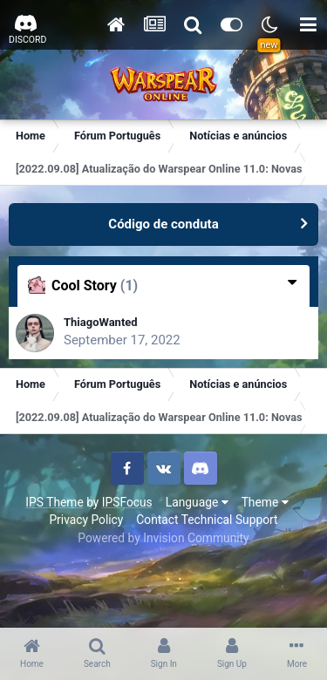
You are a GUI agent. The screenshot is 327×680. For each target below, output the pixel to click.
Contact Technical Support (206, 520)
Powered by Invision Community (163, 538)
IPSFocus (127, 502)
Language (197, 502)
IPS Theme (54, 502)
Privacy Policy (86, 520)
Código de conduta (163, 224)
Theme (265, 502)
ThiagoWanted (101, 322)
